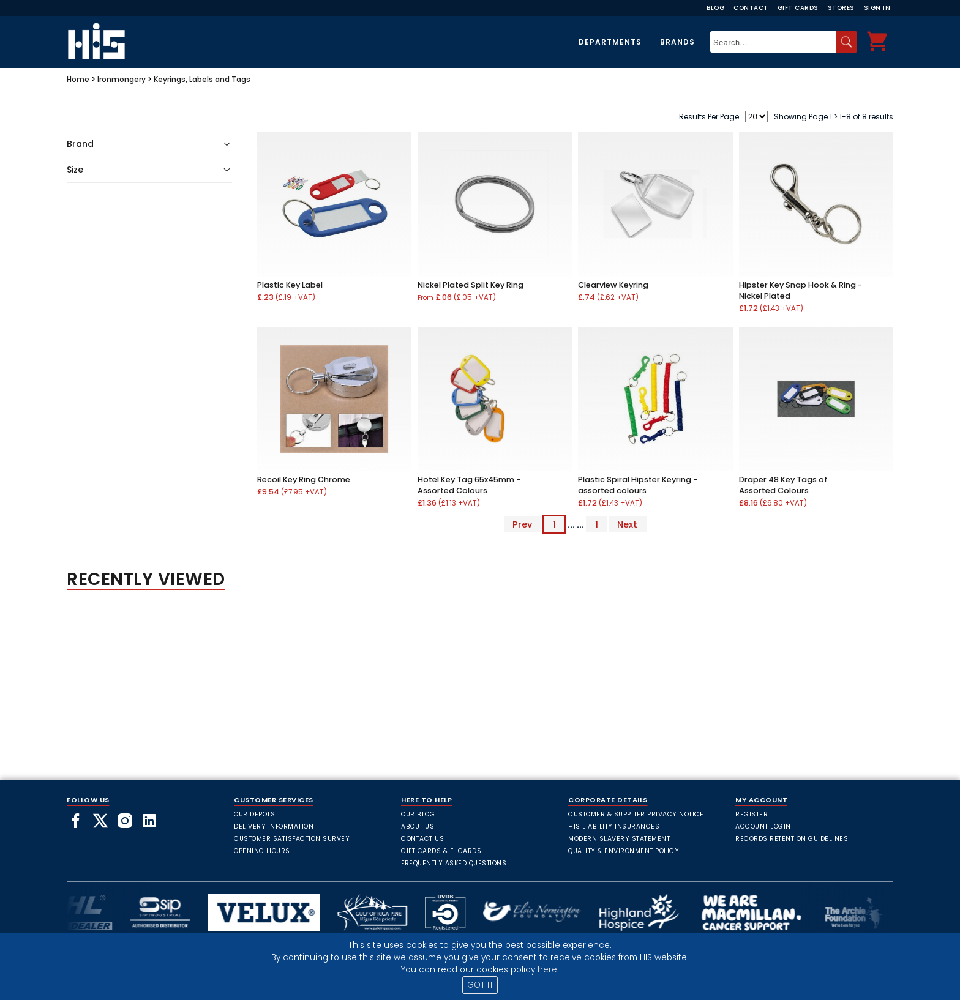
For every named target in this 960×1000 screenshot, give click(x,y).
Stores (841, 7)
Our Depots (254, 814)
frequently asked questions (453, 863)
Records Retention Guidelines (791, 838)
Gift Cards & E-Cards (441, 851)
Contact (750, 7)
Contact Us (422, 838)
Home (78, 79)
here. (548, 970)
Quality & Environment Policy (623, 851)
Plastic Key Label (290, 285)
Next (627, 524)
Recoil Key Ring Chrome (303, 479)
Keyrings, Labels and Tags (202, 79)
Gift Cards (798, 7)
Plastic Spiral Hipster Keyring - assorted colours (637, 485)
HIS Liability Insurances (613, 826)
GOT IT (480, 985)
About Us (417, 826)
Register (751, 814)
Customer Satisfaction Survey (292, 838)
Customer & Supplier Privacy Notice (635, 814)
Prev (522, 524)
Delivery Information (273, 826)
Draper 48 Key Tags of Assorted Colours (783, 485)
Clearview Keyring (613, 285)
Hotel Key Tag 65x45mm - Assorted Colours (469, 485)
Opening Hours (262, 851)
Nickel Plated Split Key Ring (470, 285)
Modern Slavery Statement (619, 838)
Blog (715, 7)
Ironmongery (121, 79)
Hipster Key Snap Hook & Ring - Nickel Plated (800, 290)
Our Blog (418, 814)
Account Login (763, 826)
